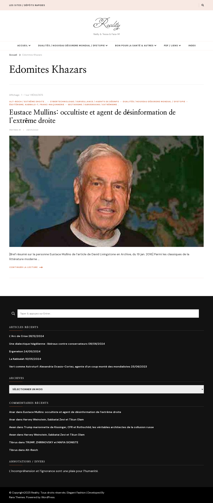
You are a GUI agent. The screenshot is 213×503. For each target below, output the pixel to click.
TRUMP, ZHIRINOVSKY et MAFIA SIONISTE (51, 442)
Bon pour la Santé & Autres (134, 45)
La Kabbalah (16, 359)
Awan (12, 427)
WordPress (48, 497)
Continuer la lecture (26, 267)
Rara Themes (17, 497)
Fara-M (17, 130)
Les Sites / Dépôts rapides (27, 5)
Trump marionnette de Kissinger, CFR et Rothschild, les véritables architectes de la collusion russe (89, 427)
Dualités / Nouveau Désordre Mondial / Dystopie (71, 45)
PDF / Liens (171, 45)
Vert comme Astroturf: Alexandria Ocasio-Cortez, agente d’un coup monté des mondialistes (69, 366)
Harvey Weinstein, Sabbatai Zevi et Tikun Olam (53, 419)
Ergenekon (16, 351)
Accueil (22, 45)
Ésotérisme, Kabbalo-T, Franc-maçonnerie (36, 104)
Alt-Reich (31, 450)
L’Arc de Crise (18, 336)
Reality (106, 24)
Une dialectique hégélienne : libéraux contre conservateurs (48, 343)
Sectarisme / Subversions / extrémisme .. (93, 104)
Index (192, 45)
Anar (12, 412)
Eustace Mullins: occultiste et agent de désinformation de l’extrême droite (72, 412)
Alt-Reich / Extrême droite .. (27, 101)
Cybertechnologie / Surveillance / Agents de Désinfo (84, 101)
